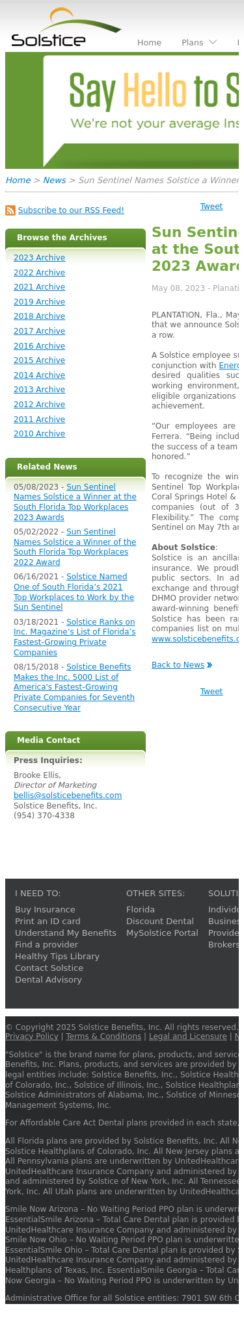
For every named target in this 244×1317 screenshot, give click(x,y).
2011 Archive (39, 419)
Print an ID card (48, 921)
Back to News (178, 665)
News (54, 180)
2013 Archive (39, 389)
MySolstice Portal (162, 933)
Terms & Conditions (103, 1036)
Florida (140, 909)
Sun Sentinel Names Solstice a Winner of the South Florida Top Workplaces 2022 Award (75, 547)
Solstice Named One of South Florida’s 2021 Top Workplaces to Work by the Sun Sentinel (74, 592)
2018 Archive (39, 316)
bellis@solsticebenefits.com (68, 795)
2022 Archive (39, 272)
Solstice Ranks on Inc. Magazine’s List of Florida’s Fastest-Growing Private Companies (75, 637)
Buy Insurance (45, 909)
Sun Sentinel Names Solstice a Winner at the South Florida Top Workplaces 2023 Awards (75, 502)
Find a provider (46, 944)
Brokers (224, 944)
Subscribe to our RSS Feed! (71, 210)
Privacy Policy (32, 1036)
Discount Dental (160, 921)
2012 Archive (39, 404)
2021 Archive (39, 287)
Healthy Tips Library (57, 956)
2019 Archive (39, 302)
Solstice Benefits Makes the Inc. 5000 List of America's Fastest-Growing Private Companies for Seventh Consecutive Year (74, 687)
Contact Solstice (49, 968)
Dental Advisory (48, 980)
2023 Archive (39, 257)
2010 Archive (39, 433)
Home (17, 180)
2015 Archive (39, 360)
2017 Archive (39, 331)
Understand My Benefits (65, 933)
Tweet (211, 206)
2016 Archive (39, 346)
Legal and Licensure (188, 1036)
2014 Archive (39, 375)
